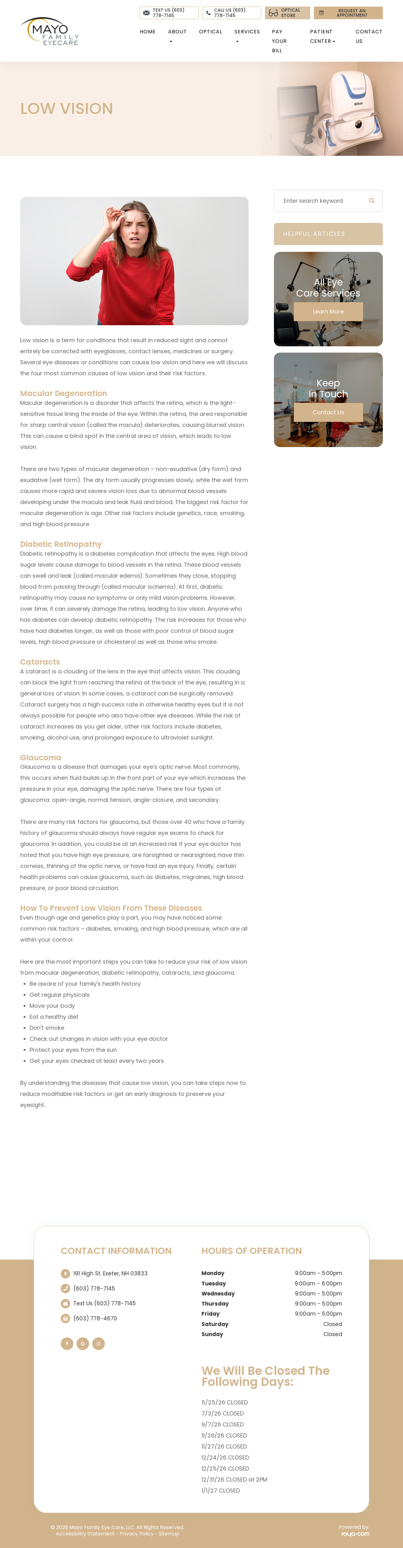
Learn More (328, 311)
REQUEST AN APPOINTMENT (342, 13)
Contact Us (369, 36)
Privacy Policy (137, 1533)
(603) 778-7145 (94, 1288)
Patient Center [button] (322, 36)
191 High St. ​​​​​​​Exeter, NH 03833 (110, 1273)
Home (148, 31)
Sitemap (169, 1533)
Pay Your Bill (279, 41)
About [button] (177, 35)
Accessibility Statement (85, 1533)
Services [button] (247, 35)
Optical (210, 31)
